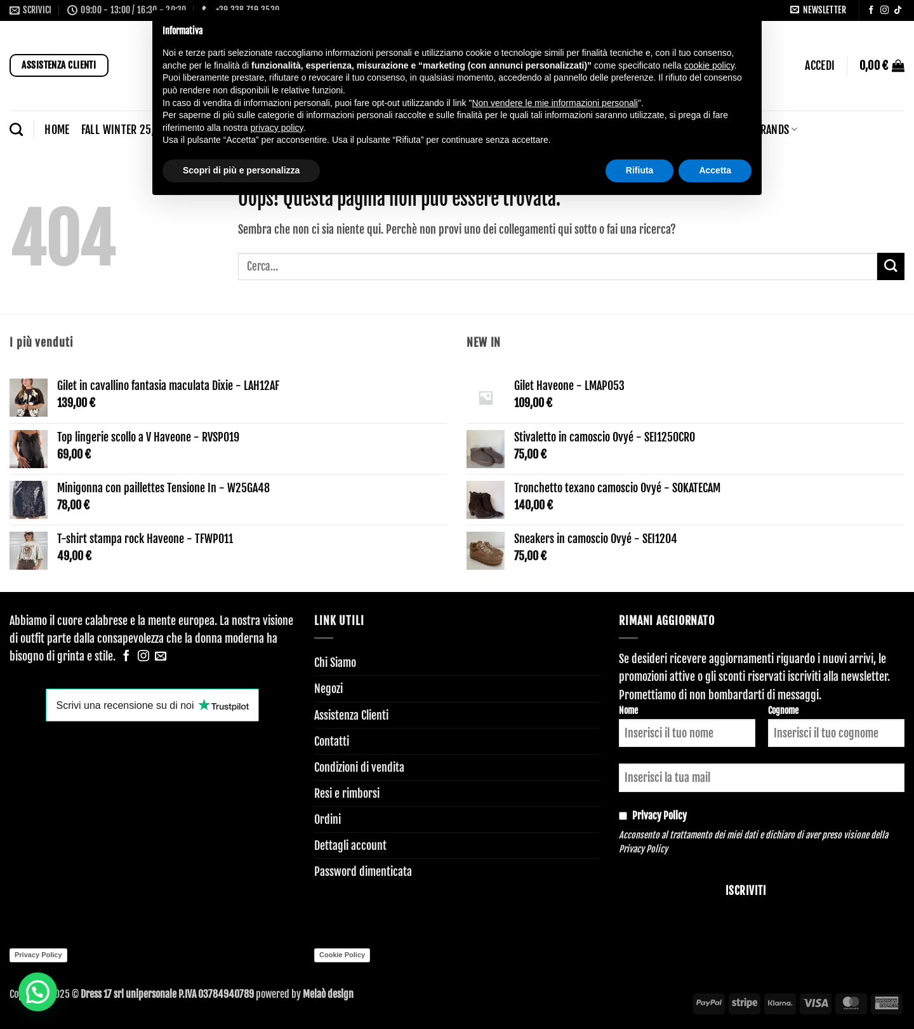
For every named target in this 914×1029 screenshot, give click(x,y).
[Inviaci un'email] (160, 656)
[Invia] (890, 266)
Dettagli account (350, 845)
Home (56, 130)
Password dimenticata (363, 871)
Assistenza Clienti (351, 715)
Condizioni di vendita (359, 767)
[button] (818, 9)
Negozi (328, 689)
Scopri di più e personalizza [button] (241, 170)
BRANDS (776, 130)
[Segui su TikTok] (898, 10)
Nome (628, 710)
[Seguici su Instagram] (884, 10)
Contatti (331, 741)
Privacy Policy (643, 849)
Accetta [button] (715, 170)
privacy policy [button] (277, 128)
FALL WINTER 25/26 (128, 130)
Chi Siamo (335, 662)
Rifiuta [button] (640, 170)
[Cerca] (16, 129)
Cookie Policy (342, 954)
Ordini (327, 819)
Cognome (783, 710)
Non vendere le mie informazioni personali (554, 103)
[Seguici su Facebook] (871, 10)
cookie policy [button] (709, 65)
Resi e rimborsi (347, 793)
